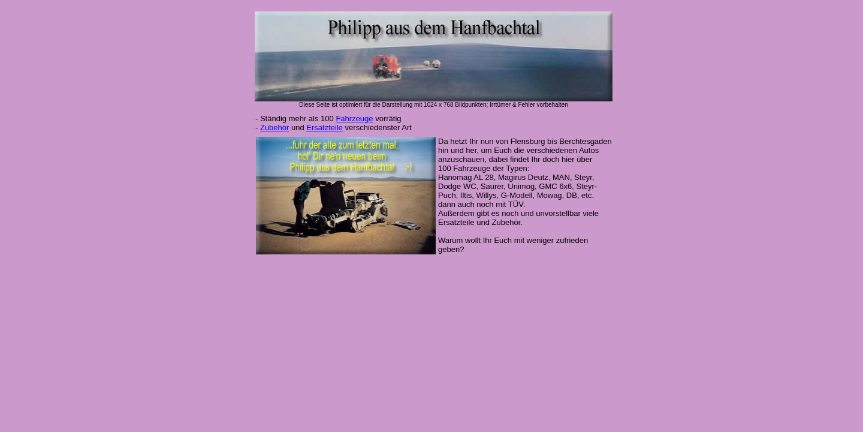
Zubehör (274, 127)
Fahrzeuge (354, 118)
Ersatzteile (324, 127)
